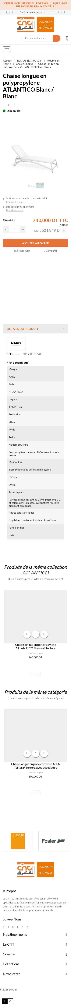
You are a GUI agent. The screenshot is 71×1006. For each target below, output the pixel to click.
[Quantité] (14, 229)
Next (38, 673)
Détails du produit (22, 328)
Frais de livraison (15, 202)
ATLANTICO (35, 572)
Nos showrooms (14, 210)
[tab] (35, 328)
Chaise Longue (35, 653)
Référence (13, 354)
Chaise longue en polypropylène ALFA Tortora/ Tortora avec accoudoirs (35, 765)
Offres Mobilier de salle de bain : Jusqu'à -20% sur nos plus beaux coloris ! (35, 5)
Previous (32, 673)
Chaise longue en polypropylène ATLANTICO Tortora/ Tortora (35, 646)
